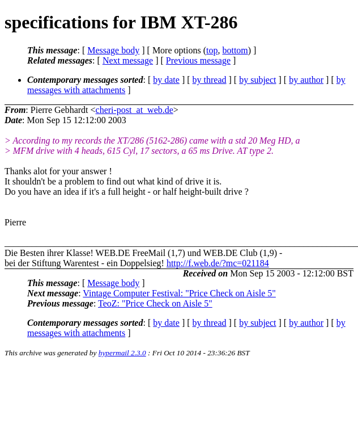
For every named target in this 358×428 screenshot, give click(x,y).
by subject (257, 80)
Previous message (198, 60)
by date (166, 80)
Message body (113, 50)
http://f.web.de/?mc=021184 (218, 263)
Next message (128, 60)
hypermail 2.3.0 (122, 353)
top (212, 50)
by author (306, 80)
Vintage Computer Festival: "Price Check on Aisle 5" (179, 293)
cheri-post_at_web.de (134, 110)
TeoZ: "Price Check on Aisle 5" (155, 303)
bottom (235, 50)
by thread (210, 80)
